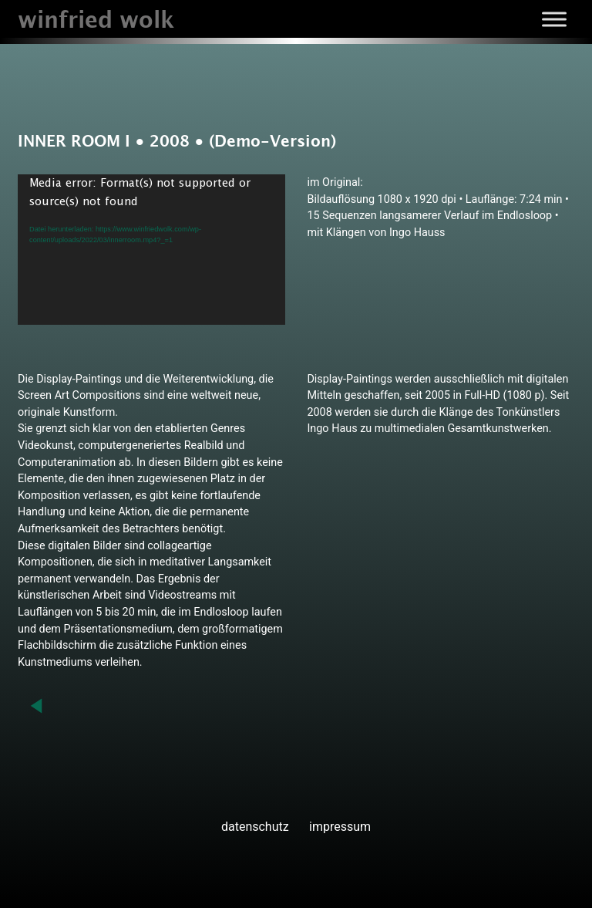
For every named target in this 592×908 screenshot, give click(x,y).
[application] (151, 249)
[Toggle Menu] (554, 19)
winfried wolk (96, 21)
